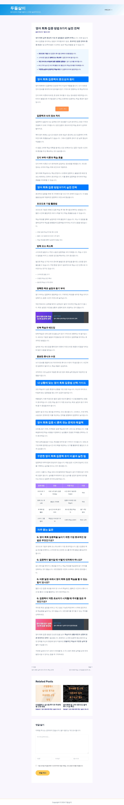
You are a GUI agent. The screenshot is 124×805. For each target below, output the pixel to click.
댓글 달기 (38, 709)
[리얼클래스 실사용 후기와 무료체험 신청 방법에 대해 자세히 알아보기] (48, 693)
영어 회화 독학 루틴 (47, 709)
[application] (111, 10)
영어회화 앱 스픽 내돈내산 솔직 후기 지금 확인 (75, 705)
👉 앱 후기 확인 (61, 109)
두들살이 (17, 8)
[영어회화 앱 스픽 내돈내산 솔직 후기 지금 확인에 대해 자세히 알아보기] (76, 693)
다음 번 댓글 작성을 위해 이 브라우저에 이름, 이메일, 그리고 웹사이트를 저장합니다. (60, 765)
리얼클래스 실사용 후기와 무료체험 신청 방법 (48, 705)
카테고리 (108, 10)
